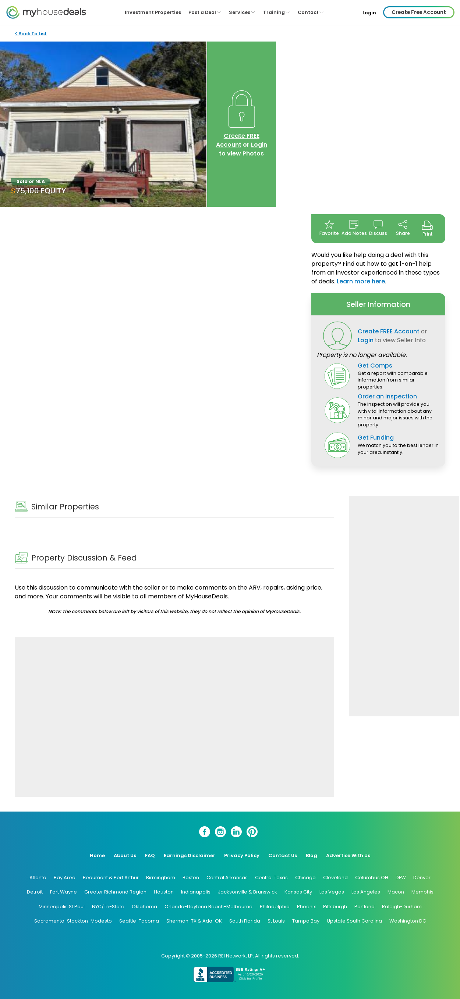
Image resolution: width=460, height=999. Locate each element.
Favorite (329, 228)
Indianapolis (195, 891)
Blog (311, 855)
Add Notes (354, 228)
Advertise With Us (348, 855)
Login (369, 13)
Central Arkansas (227, 877)
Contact (311, 12)
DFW (401, 877)
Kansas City (298, 891)
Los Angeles (365, 891)
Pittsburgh (335, 906)
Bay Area (64, 877)
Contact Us (282, 855)
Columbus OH (371, 877)
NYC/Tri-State (108, 906)
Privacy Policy (241, 855)
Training (276, 12)
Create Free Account (419, 12)
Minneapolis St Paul (62, 906)
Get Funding (376, 437)
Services (242, 12)
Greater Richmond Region (115, 891)
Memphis (422, 891)
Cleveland (335, 877)
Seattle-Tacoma (139, 920)
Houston (164, 891)
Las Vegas (331, 891)
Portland (364, 906)
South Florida (244, 920)
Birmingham (160, 877)
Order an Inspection (387, 396)
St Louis (276, 920)
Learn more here (361, 281)
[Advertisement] (174, 717)
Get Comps (375, 365)
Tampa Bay (305, 920)
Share (403, 228)
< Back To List (31, 34)
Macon (396, 891)
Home (97, 855)
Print (427, 228)
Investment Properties (153, 12)
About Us (125, 855)
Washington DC (407, 920)
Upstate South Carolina (354, 920)
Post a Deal (205, 12)
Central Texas (271, 877)
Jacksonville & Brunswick (247, 891)
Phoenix (306, 906)
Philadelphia (275, 906)
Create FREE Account (237, 140)
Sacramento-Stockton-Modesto (73, 920)
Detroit (35, 891)
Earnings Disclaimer (189, 855)
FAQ (150, 855)
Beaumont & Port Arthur (111, 877)
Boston (191, 877)
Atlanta (37, 877)
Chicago (305, 877)
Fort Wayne (63, 891)
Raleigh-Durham (402, 906)
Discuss (378, 228)
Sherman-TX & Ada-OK (194, 920)
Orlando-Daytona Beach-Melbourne (208, 906)
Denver (422, 877)
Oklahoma (144, 906)
